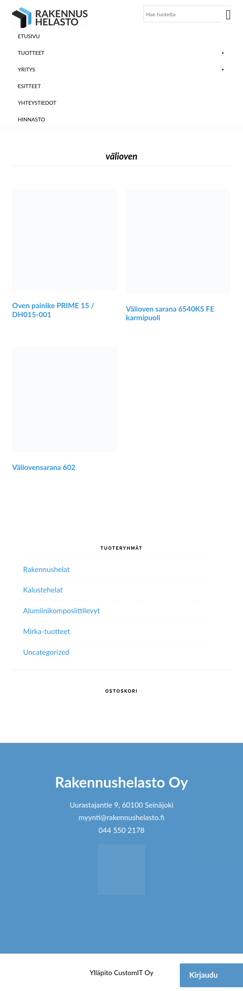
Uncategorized (46, 652)
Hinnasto (31, 119)
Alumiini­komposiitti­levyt (61, 610)
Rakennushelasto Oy (50, 18)
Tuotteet (121, 53)
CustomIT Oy (133, 972)
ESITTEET (29, 86)
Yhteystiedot (37, 102)
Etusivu (29, 36)
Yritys (121, 69)
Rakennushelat (46, 569)
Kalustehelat (43, 589)
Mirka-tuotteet (46, 631)
